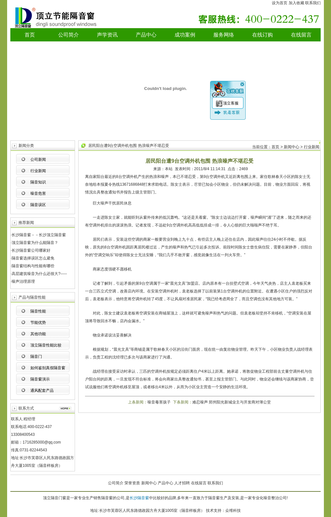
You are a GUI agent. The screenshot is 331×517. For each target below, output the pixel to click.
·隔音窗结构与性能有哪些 (32, 266)
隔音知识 (38, 182)
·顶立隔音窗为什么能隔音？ (34, 242)
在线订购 (262, 35)
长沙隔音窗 (139, 498)
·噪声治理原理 (23, 281)
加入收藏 (296, 3)
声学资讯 (107, 35)
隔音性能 (38, 311)
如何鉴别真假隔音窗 (47, 368)
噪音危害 (38, 193)
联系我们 (313, 3)
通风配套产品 (42, 390)
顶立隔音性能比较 (45, 345)
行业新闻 (38, 171)
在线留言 (301, 35)
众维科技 (233, 510)
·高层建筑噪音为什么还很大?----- (39, 273)
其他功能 (38, 334)
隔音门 (36, 356)
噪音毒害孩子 (159, 402)
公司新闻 (38, 159)
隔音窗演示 (40, 379)
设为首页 (279, 3)
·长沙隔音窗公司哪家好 (30, 250)
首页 (30, 35)
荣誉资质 (132, 483)
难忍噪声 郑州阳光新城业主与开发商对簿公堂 (231, 402)
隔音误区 (38, 205)
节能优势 (38, 322)
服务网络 (223, 35)
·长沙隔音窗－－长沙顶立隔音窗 (38, 235)
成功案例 (185, 35)
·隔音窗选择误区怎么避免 (32, 258)
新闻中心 (149, 483)
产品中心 (146, 35)
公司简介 (68, 35)
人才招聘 (182, 483)
